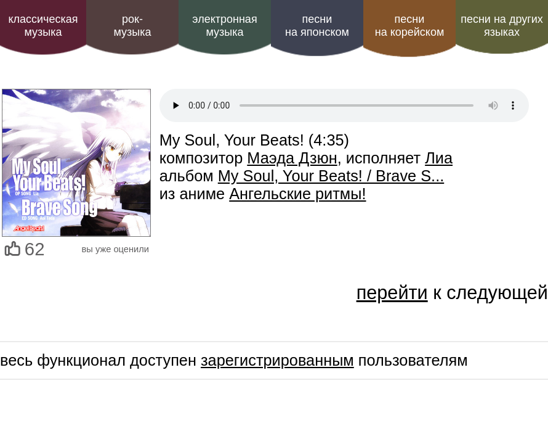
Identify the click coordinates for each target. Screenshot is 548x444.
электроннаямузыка (224, 25)
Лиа (439, 157)
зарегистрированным (277, 360)
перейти (392, 292)
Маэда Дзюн (292, 157)
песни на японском (317, 25)
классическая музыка (43, 25)
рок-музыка (132, 25)
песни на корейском (410, 25)
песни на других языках (502, 25)
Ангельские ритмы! (297, 193)
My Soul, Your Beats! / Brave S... (331, 175)
